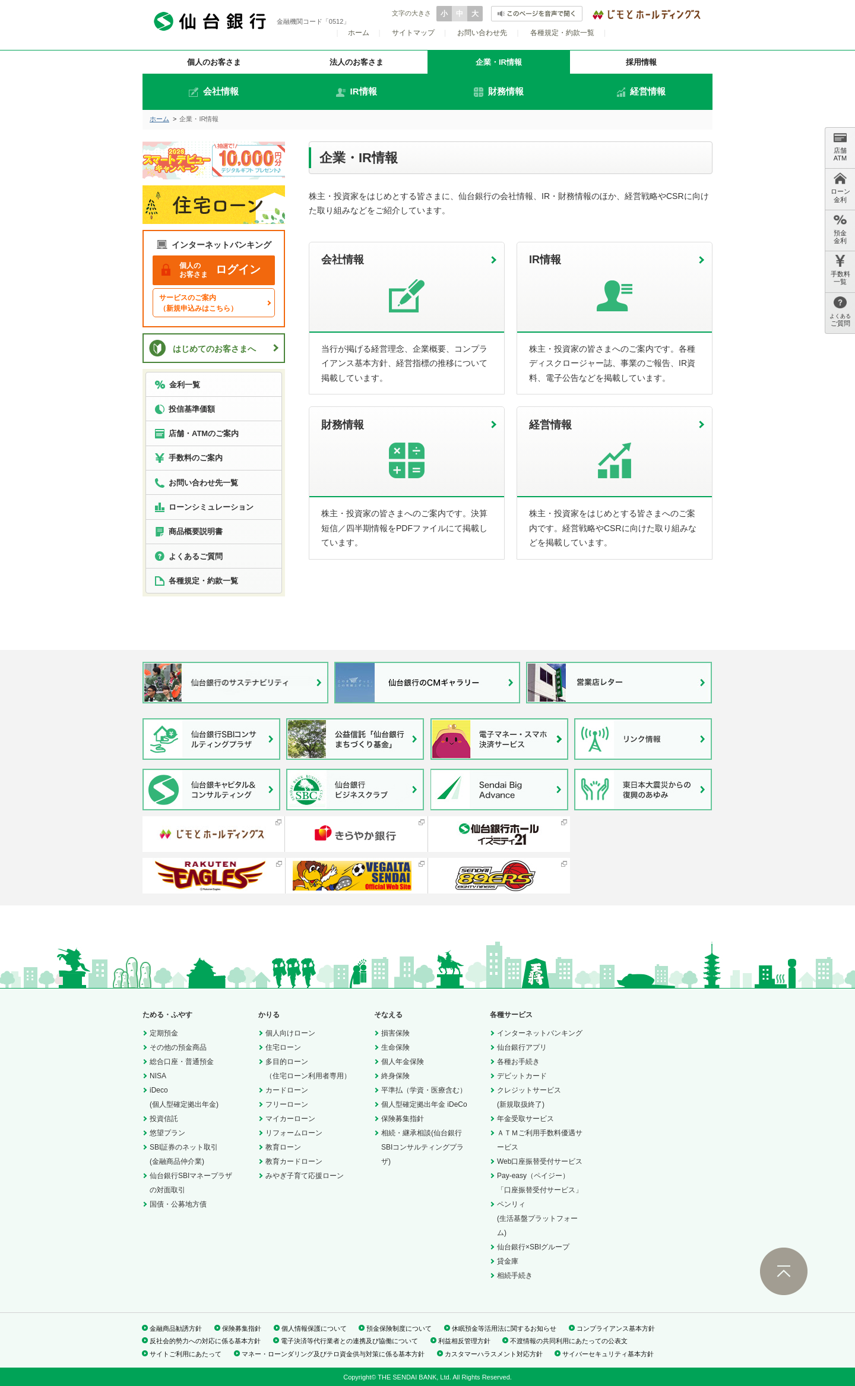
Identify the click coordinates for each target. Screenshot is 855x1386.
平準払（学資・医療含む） (424, 1090)
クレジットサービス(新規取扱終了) (529, 1097)
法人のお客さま (357, 62)
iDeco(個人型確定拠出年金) (184, 1097)
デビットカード (522, 1076)
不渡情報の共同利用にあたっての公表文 (569, 1340)
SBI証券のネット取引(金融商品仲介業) (184, 1154)
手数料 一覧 (840, 270)
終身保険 (395, 1076)
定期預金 (164, 1033)
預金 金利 (840, 229)
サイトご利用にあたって (185, 1353)
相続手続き (515, 1275)
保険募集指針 (402, 1119)
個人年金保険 (402, 1061)
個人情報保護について (314, 1328)
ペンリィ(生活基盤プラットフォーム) (537, 1218)
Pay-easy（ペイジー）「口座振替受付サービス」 (539, 1183)
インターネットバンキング (539, 1033)
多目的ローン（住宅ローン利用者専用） (308, 1068)
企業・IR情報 (499, 62)
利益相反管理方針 (464, 1340)
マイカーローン (290, 1119)
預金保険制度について (399, 1328)
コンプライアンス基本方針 (616, 1328)
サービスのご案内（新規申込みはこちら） (198, 302)
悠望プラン (167, 1133)
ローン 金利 (840, 187)
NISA (158, 1076)
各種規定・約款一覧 (562, 33)
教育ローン (283, 1147)
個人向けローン (290, 1033)
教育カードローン (293, 1161)
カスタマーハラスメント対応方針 (494, 1353)
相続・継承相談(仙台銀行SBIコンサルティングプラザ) (422, 1147)
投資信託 (164, 1119)
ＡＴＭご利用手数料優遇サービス (539, 1140)
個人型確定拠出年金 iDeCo (424, 1104)
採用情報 (641, 62)
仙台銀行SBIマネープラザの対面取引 (191, 1183)
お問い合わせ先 (482, 33)
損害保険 (395, 1033)
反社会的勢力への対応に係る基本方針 (205, 1340)
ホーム (358, 33)
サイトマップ (413, 33)
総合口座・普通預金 (182, 1061)
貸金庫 (507, 1261)
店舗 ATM (840, 146)
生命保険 (395, 1047)
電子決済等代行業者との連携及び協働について (349, 1340)
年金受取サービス (525, 1119)
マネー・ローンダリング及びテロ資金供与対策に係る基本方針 (333, 1353)
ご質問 (840, 311)
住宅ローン (283, 1047)
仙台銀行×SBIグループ (533, 1247)
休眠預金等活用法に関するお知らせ (504, 1328)
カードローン (286, 1090)
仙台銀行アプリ (522, 1047)
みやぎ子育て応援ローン (304, 1176)
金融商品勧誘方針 (176, 1328)
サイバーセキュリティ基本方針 (608, 1353)
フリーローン (286, 1104)
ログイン (211, 270)
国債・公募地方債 (178, 1204)
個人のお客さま (214, 62)
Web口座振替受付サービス (539, 1161)
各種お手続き (518, 1061)
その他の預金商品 (178, 1047)
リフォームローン (293, 1133)
